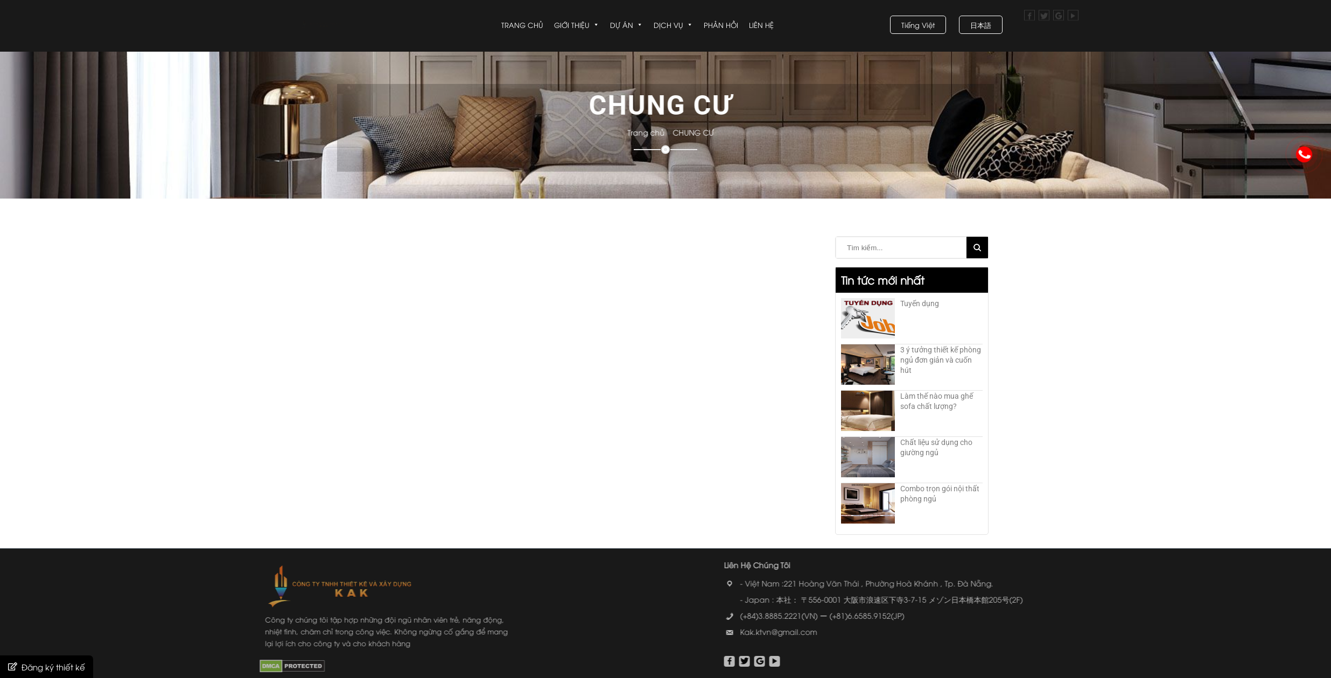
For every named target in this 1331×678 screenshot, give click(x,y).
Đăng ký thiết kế (53, 666)
